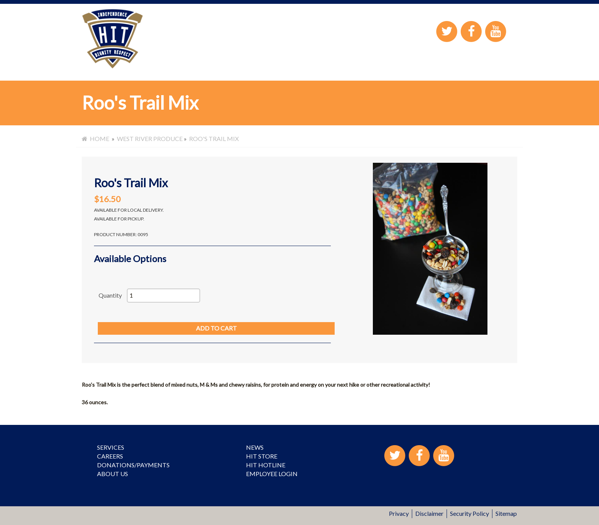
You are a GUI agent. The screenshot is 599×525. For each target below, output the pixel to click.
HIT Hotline (265, 464)
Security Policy (469, 513)
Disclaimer (429, 513)
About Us (241, 67)
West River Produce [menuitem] (150, 138)
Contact (509, 67)
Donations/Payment (299, 67)
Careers (204, 67)
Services (169, 67)
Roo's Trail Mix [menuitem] (214, 138)
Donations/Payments (133, 464)
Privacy (399, 513)
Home (95, 138)
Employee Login (471, 67)
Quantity (110, 295)
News (255, 447)
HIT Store (357, 67)
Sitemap (506, 513)
